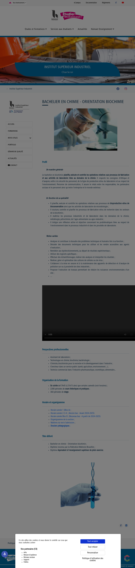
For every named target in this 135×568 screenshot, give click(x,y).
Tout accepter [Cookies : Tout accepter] (92, 541)
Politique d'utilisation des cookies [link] (92, 559)
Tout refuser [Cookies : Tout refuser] (93, 547)
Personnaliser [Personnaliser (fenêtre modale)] (92, 553)
